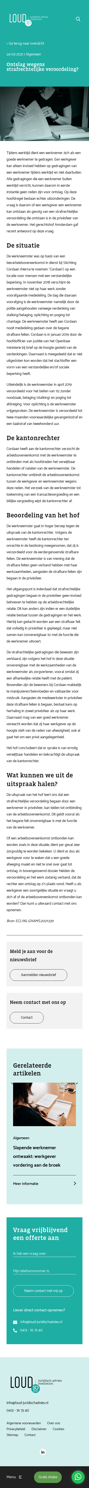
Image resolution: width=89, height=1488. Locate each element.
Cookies (58, 1429)
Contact (30, 1435)
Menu (11, 1477)
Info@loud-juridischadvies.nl (41, 1322)
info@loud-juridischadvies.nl (27, 1403)
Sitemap (12, 1435)
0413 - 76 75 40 (31, 1330)
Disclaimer (38, 1429)
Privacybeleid (16, 1429)
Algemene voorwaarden (24, 1423)
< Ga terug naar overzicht (25, 43)
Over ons (53, 1423)
